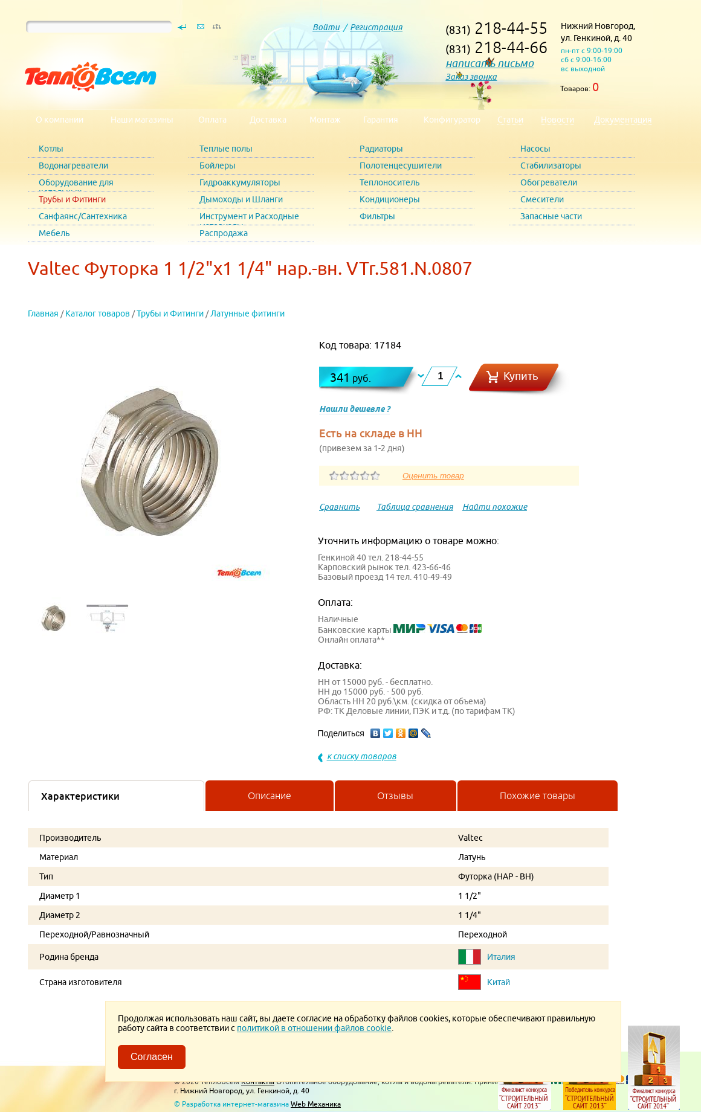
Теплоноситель (389, 182)
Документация (623, 119)
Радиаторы (381, 148)
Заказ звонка (471, 77)
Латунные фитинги (247, 313)
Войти (326, 27)
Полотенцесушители (401, 165)
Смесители (542, 199)
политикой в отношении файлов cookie (314, 1028)
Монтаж (325, 119)
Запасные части (551, 216)
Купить (520, 376)
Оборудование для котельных (76, 184)
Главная (43, 313)
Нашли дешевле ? (354, 409)
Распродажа (223, 233)
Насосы (535, 148)
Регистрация (376, 27)
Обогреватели (548, 182)
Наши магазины (142, 119)
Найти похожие (494, 507)
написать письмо (489, 63)
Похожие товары (537, 795)
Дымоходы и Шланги (241, 199)
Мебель (54, 233)
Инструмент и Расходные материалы (249, 218)
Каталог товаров (97, 313)
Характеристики (80, 796)
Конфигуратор (452, 119)
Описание (269, 795)
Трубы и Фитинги (72, 199)
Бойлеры (217, 165)
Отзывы (395, 795)
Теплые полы (226, 148)
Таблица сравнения (414, 507)
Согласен (152, 1057)
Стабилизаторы (550, 165)
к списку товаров (361, 756)
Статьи (510, 119)
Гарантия (380, 119)
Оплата (212, 119)
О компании (59, 119)
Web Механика (316, 1103)
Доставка (268, 119)
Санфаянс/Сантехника (83, 216)
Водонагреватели (73, 165)
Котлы (51, 148)
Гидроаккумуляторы (239, 182)
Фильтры (377, 216)
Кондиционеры (390, 199)
